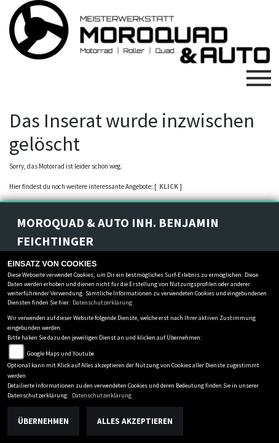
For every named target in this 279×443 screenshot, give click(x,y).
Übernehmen (43, 421)
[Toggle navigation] (258, 73)
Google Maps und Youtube (60, 353)
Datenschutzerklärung (102, 302)
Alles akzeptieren (135, 421)
